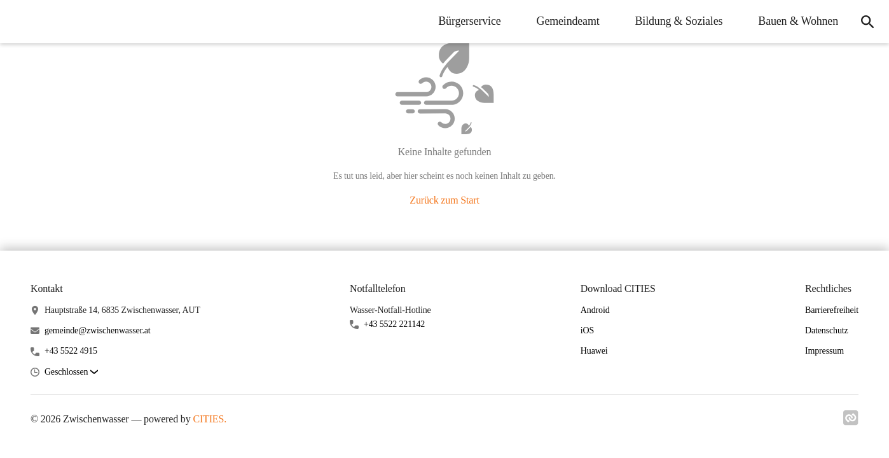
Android (595, 310)
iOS (587, 330)
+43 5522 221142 (394, 324)
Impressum (824, 351)
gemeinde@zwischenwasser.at (98, 330)
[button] (71, 372)
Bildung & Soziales (679, 21)
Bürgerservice (469, 21)
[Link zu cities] (850, 421)
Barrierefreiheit (831, 310)
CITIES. (209, 418)
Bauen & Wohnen (798, 21)
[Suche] (867, 21)
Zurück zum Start (444, 200)
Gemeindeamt (568, 21)
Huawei (594, 351)
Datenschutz (826, 330)
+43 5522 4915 (71, 351)
